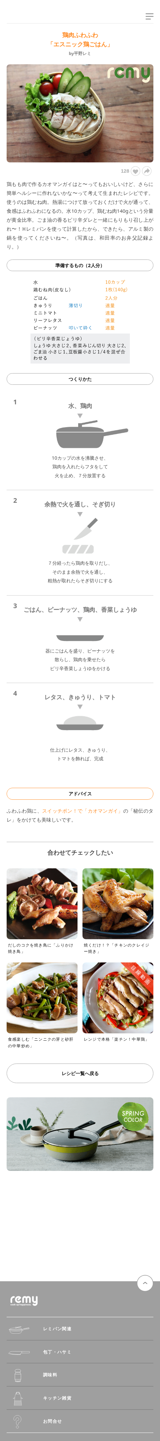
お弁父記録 (134, 237)
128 (130, 171)
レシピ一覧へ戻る (80, 1073)
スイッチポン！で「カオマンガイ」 (82, 810)
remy (18, 17)
